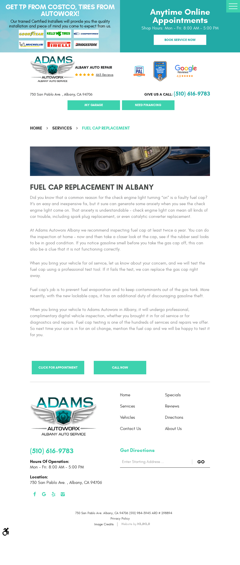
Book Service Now (180, 40)
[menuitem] (142, 395)
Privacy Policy (120, 519)
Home (36, 128)
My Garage (93, 105)
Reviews (172, 406)
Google (44, 494)
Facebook (35, 494)
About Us (173, 428)
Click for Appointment (58, 367)
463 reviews (104, 75)
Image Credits (104, 524)
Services (62, 128)
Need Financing (148, 105)
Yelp (53, 494)
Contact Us (130, 428)
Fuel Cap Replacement (106, 128)
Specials (173, 395)
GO (203, 461)
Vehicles (127, 417)
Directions (174, 417)
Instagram (63, 494)
